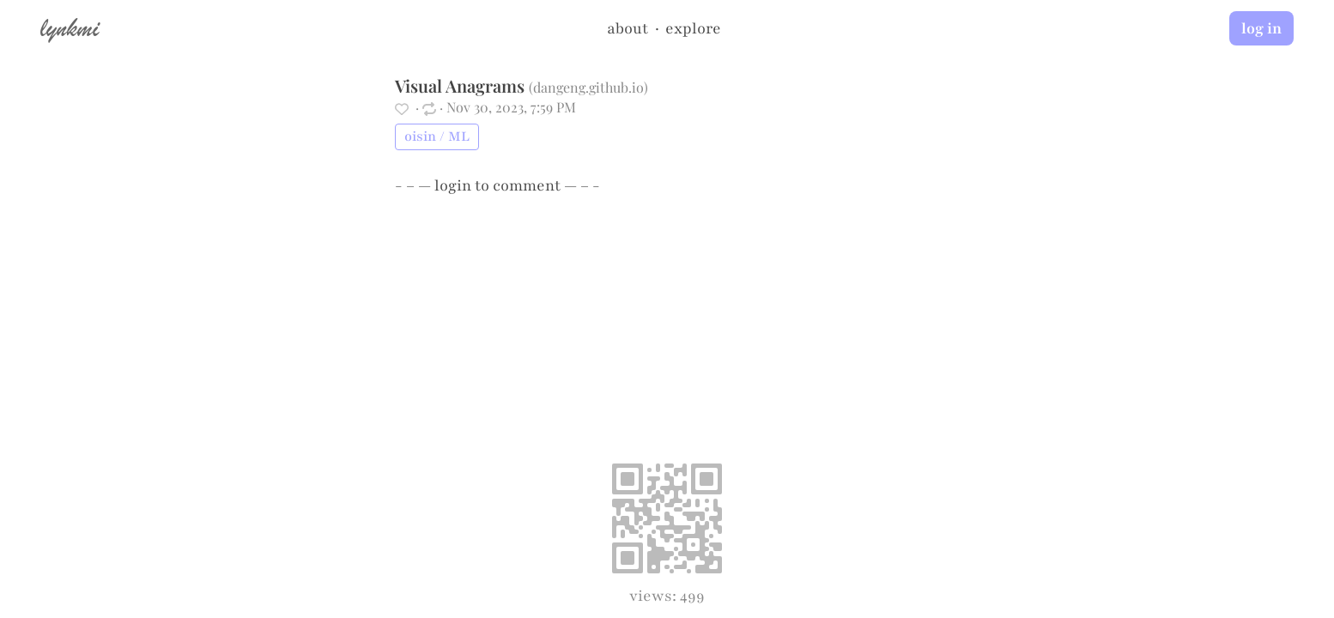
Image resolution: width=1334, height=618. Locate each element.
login (452, 185)
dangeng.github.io (588, 87)
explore (693, 28)
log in (1261, 28)
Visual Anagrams (460, 85)
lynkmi (69, 27)
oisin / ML (437, 136)
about (627, 28)
